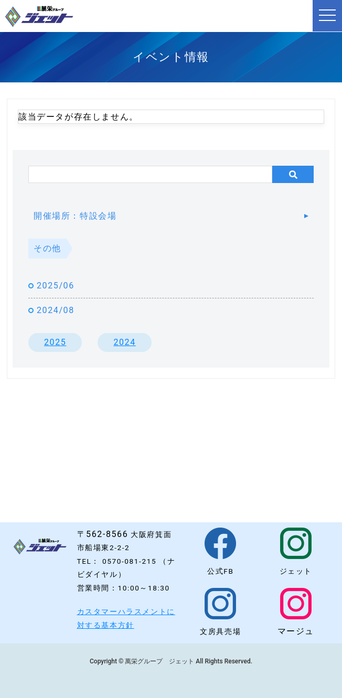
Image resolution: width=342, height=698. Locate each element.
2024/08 (55, 310)
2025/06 (55, 286)
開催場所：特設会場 (75, 216)
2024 (124, 342)
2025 (55, 342)
